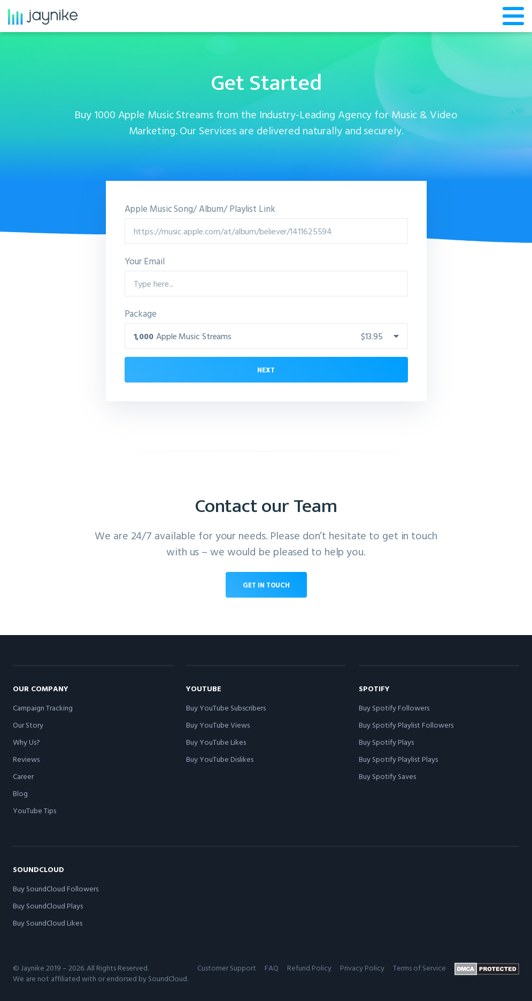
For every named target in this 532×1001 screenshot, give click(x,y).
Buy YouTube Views (218, 724)
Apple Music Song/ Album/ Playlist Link (200, 208)
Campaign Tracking (43, 707)
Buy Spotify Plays (386, 741)
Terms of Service (419, 967)
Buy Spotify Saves (387, 776)
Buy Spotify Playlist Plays (398, 759)
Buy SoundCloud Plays (48, 905)
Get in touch (266, 584)
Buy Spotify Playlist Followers (406, 724)
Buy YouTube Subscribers (226, 707)
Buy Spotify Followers (394, 707)
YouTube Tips (34, 810)
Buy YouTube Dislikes (219, 759)
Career (23, 776)
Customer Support (226, 967)
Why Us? (26, 741)
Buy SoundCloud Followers (55, 888)
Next (266, 369)
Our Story (28, 724)
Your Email (145, 261)
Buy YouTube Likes (216, 741)
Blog (20, 793)
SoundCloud (38, 869)
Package (141, 313)
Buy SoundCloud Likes (47, 922)
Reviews (26, 759)
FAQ (272, 967)
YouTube (203, 688)
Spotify (374, 688)
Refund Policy (309, 967)
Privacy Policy (362, 967)
